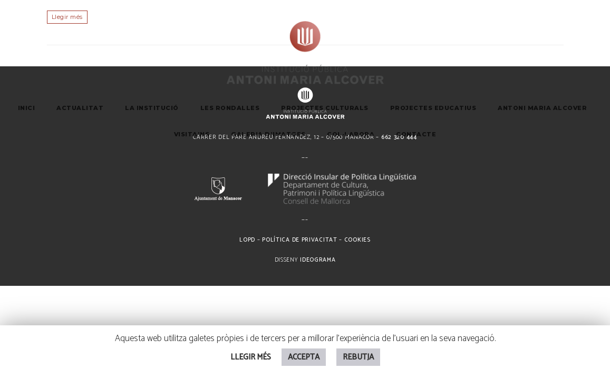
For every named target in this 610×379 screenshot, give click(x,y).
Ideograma (317, 260)
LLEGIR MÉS (250, 357)
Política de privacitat (299, 240)
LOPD (247, 240)
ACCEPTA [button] (303, 357)
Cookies (357, 240)
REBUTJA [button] (358, 357)
